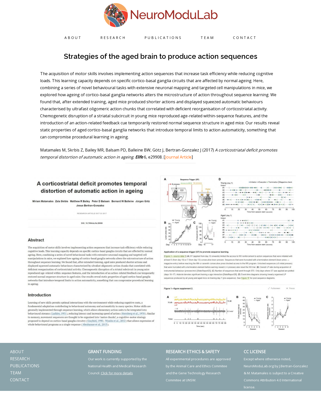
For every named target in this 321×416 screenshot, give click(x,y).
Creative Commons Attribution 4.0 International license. (274, 380)
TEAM (207, 37)
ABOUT (73, 37)
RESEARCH (113, 37)
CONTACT (245, 37)
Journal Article (178, 157)
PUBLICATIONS (163, 37)
